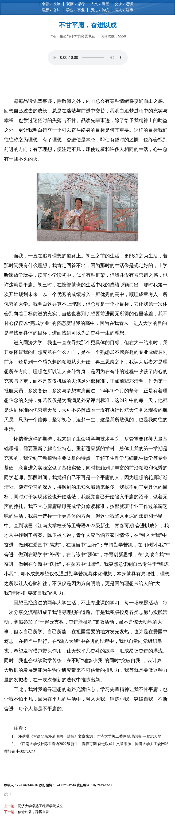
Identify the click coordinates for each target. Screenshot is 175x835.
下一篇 (9, 812)
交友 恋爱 (124, 4)
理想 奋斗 (51, 10)
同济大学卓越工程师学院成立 (40, 806)
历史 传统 (99, 10)
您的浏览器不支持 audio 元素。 (88, 57)
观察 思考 (75, 4)
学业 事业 (75, 10)
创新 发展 (51, 4)
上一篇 (9, 806)
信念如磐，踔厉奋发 (33, 812)
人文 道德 (100, 4)
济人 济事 (124, 10)
